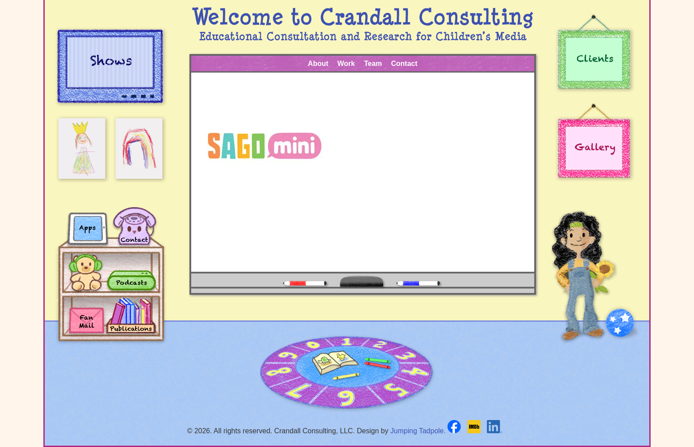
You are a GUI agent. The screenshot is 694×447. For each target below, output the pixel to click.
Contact (404, 63)
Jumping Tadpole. (418, 431)
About (318, 63)
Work (346, 63)
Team (373, 63)
